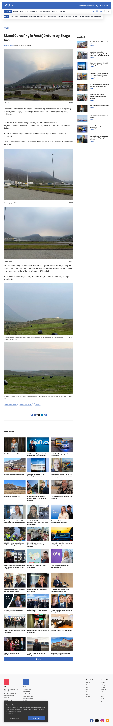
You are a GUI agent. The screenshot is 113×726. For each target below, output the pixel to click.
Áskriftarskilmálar (28, 698)
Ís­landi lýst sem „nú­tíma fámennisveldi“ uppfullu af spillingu (35, 545)
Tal (101, 701)
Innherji (103, 682)
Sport (87, 687)
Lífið (87, 689)
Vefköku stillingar (15, 718)
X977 (102, 699)
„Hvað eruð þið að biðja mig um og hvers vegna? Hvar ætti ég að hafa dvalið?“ (14, 567)
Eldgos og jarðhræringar (10, 404)
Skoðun (88, 692)
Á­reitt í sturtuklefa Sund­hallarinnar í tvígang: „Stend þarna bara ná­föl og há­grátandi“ (38, 522)
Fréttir (88, 682)
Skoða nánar (9, 713)
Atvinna (103, 687)
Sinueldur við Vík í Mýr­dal (12, 496)
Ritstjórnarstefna (28, 696)
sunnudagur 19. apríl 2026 (86, 5)
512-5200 (28, 689)
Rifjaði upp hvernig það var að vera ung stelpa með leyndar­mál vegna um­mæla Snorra (61, 476)
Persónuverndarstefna (10, 693)
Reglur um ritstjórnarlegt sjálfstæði (11, 690)
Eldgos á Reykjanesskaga (25, 404)
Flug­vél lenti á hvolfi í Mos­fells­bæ (14, 474)
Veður (102, 692)
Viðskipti (88, 685)
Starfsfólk (26, 701)
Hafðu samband (27, 694)
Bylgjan (103, 694)
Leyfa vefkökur (37, 718)
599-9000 (9, 700)
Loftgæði (38, 404)
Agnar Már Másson (9, 45)
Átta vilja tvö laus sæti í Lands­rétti (61, 630)
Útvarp (88, 696)
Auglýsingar (26, 691)
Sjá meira (38, 659)
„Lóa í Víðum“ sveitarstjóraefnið (13, 454)
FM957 (103, 696)
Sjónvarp (88, 694)
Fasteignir (103, 685)
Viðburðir (103, 689)
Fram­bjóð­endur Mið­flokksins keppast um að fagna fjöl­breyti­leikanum (37, 498)
